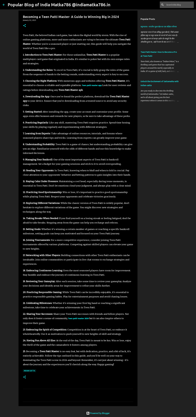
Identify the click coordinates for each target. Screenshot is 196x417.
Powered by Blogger (98, 413)
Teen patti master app (92, 85)
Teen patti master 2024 (78, 318)
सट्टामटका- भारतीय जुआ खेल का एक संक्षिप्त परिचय (159, 27)
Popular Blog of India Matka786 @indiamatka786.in (59, 4)
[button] (24, 26)
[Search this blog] (179, 4)
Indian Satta (29, 371)
